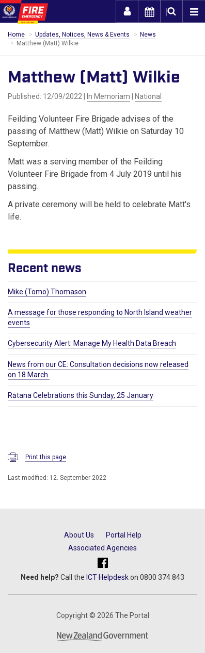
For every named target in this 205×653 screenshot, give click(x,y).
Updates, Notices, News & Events (82, 34)
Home (16, 34)
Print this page (45, 457)
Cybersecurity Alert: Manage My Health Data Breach (92, 343)
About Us (79, 535)
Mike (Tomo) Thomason (47, 292)
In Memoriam (108, 96)
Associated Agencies (102, 548)
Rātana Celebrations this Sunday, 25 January (80, 395)
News (148, 34)
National (148, 96)
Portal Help (123, 535)
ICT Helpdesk (107, 577)
